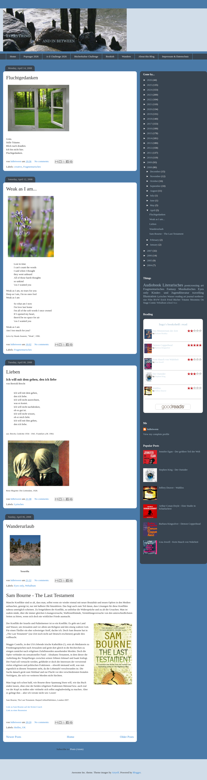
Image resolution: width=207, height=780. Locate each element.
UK (24, 727)
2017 (150, 123)
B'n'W (157, 299)
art (202, 285)
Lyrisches (19, 504)
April (153, 210)
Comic (152, 302)
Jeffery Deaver (160, 391)
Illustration (149, 296)
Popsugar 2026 (31, 56)
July (152, 195)
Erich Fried (166, 299)
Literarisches (173, 285)
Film (150, 299)
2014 (150, 138)
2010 (150, 157)
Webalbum (30, 585)
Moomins (195, 299)
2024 (150, 89)
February (155, 239)
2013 (150, 143)
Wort (175, 303)
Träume (185, 299)
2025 (150, 84)
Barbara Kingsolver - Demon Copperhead (179, 523)
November (155, 176)
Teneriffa (24, 571)
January (154, 244)
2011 (150, 152)
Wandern (126, 56)
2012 (150, 147)
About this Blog (146, 56)
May (152, 205)
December (155, 171)
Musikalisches (187, 289)
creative (18, 166)
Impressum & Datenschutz (175, 56)
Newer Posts (13, 736)
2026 (150, 80)
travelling (198, 292)
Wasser (170, 296)
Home (13, 56)
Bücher (177, 299)
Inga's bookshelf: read (173, 324)
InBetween (152, 429)
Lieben (13, 372)
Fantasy (171, 289)
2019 (150, 114)
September (155, 186)
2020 (150, 109)
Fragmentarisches (32, 166)
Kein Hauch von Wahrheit (166, 359)
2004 (150, 265)
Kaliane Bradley (161, 333)
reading (179, 296)
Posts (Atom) (76, 749)
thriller (17, 727)
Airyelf (115, 772)
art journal (188, 296)
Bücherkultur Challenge (86, 56)
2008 (150, 167)
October (154, 181)
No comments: (42, 161)
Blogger (136, 772)
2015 (150, 133)
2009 (150, 162)
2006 (150, 255)
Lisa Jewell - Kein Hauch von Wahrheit (178, 541)
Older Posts (127, 736)
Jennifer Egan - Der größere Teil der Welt (179, 451)
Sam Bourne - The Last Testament (40, 595)
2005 (150, 260)
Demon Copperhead (162, 345)
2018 (150, 118)
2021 (150, 104)
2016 (150, 128)
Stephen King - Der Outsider (173, 469)
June (152, 200)
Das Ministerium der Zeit (165, 330)
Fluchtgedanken (22, 77)
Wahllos (157, 388)
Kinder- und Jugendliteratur (170, 292)
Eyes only (19, 585)
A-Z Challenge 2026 (56, 56)
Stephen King (160, 376)
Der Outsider (159, 373)
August (154, 190)
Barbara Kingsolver (162, 348)
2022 (150, 99)
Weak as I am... (21, 189)
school (170, 303)
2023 (150, 94)
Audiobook (152, 285)
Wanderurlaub (20, 526)
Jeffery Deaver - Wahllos (171, 487)
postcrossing (192, 285)
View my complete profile (156, 434)
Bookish (110, 56)
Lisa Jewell (159, 362)
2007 (150, 250)
